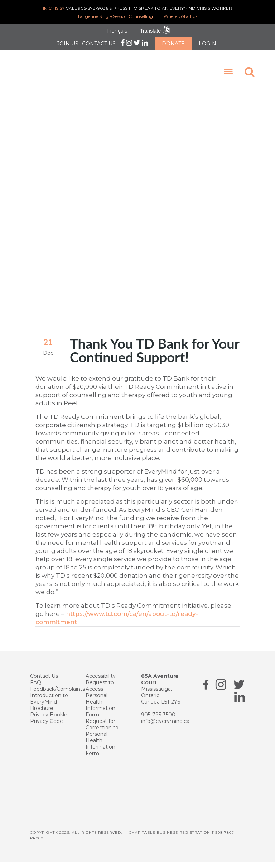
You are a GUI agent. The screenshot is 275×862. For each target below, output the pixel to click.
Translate (150, 31)
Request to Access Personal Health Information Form (100, 698)
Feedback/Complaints (57, 688)
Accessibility (101, 675)
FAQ (35, 682)
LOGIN (207, 43)
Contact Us (44, 675)
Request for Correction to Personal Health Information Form (102, 736)
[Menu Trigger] (227, 71)
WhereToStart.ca (181, 16)
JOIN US (67, 43)
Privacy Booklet (49, 714)
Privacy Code (46, 720)
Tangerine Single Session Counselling (115, 16)
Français (117, 31)
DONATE (173, 43)
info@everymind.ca (165, 720)
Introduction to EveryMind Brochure (49, 701)
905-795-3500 (158, 714)
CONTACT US (99, 43)
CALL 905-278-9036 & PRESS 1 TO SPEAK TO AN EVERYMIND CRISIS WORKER (137, 8)
